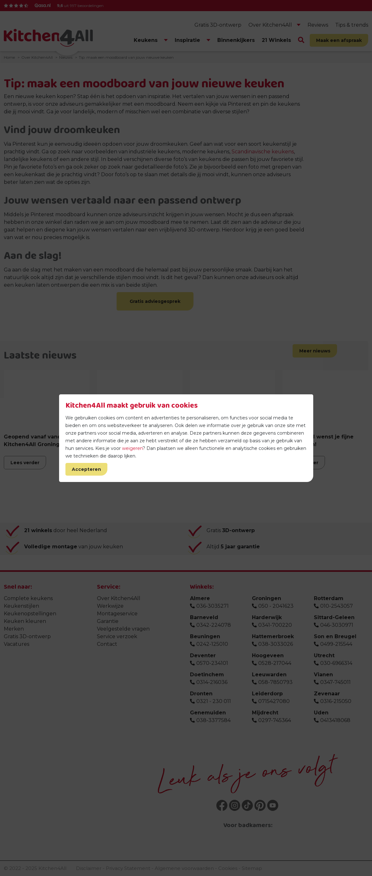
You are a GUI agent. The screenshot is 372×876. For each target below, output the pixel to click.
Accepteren (86, 469)
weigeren (132, 448)
